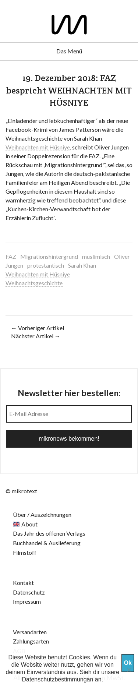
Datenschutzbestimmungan (57, 679)
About (29, 524)
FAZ (11, 256)
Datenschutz (29, 592)
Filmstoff (24, 552)
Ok (128, 663)
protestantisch (45, 265)
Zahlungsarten (31, 641)
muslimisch (96, 256)
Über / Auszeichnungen (42, 514)
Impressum (27, 601)
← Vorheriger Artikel (37, 327)
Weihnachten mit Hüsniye (38, 147)
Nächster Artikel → (35, 335)
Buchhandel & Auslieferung (47, 542)
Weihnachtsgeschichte (34, 282)
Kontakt (23, 582)
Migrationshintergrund (49, 256)
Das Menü (69, 50)
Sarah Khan (82, 265)
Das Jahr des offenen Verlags (49, 533)
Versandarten (30, 631)
